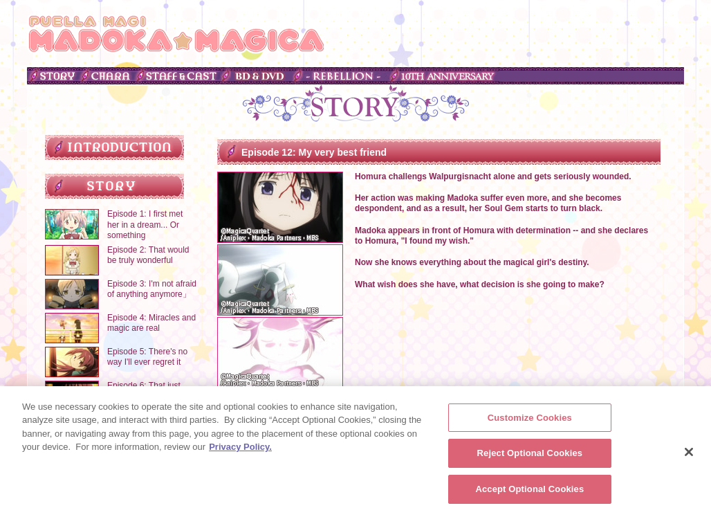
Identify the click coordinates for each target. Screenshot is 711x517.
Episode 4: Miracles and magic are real (151, 323)
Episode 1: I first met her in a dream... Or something (145, 224)
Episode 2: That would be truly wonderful (148, 255)
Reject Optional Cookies (530, 457)
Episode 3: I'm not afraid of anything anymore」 (151, 289)
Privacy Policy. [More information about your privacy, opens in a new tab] (240, 451)
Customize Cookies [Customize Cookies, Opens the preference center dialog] (530, 421)
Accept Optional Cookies (529, 493)
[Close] (689, 455)
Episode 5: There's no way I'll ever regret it (147, 357)
